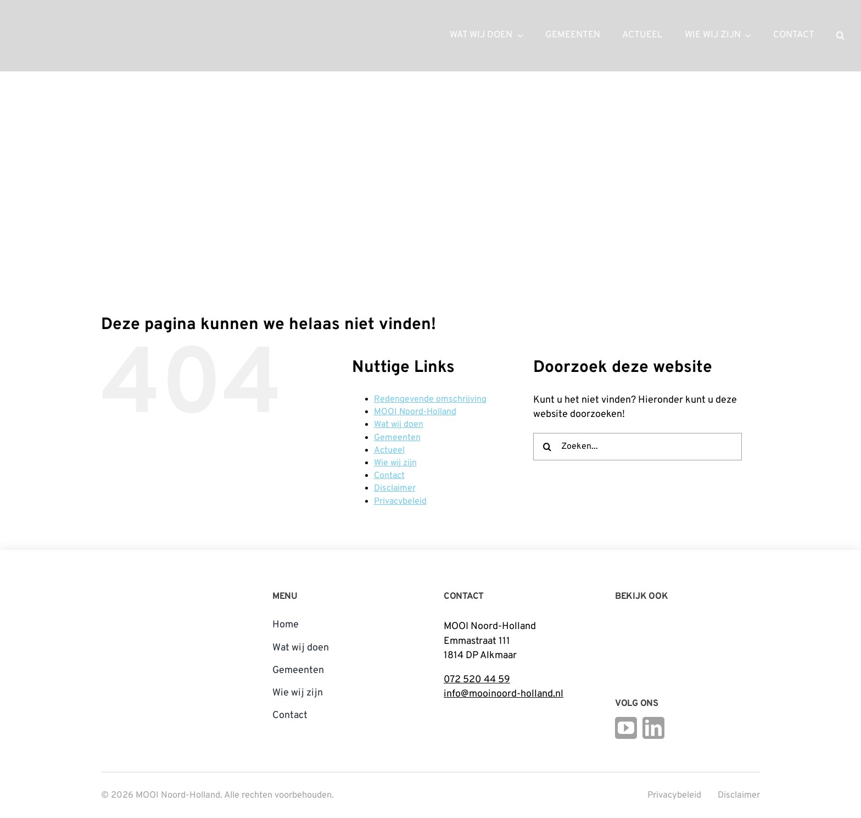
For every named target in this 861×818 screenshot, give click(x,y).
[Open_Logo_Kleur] (692, 640)
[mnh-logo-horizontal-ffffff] (71, 21)
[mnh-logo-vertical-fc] (142, 589)
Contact (389, 475)
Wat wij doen (398, 424)
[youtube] (626, 728)
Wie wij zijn (395, 463)
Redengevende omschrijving (430, 399)
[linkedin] (653, 728)
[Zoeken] (547, 446)
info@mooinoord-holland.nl (503, 694)
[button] (840, 36)
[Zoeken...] (637, 446)
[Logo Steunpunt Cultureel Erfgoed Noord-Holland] (628, 622)
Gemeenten (397, 437)
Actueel (389, 450)
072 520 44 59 (477, 680)
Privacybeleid (400, 501)
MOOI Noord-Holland (415, 412)
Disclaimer (395, 488)
